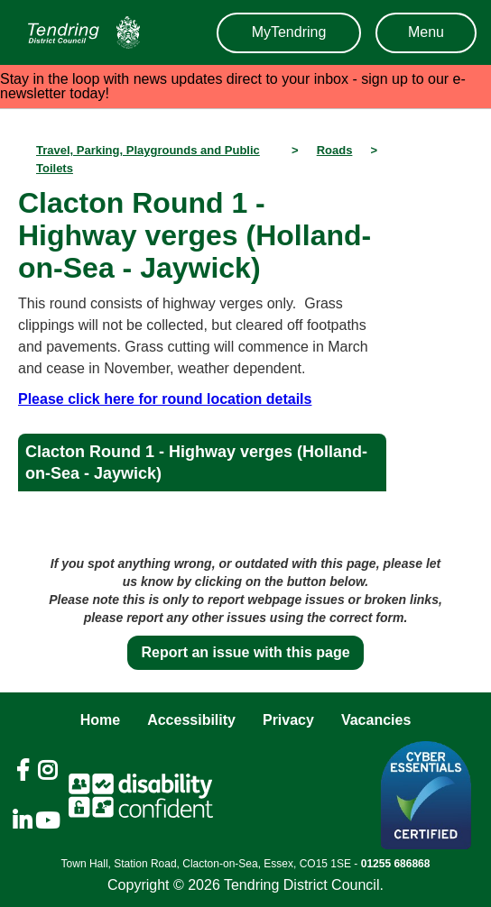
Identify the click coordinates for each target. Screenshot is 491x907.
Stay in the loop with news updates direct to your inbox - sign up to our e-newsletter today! (233, 86)
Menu (426, 32)
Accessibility (191, 720)
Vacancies (376, 720)
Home (100, 720)
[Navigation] (79, 32)
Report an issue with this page (245, 652)
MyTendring (289, 32)
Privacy (288, 720)
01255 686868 (396, 863)
